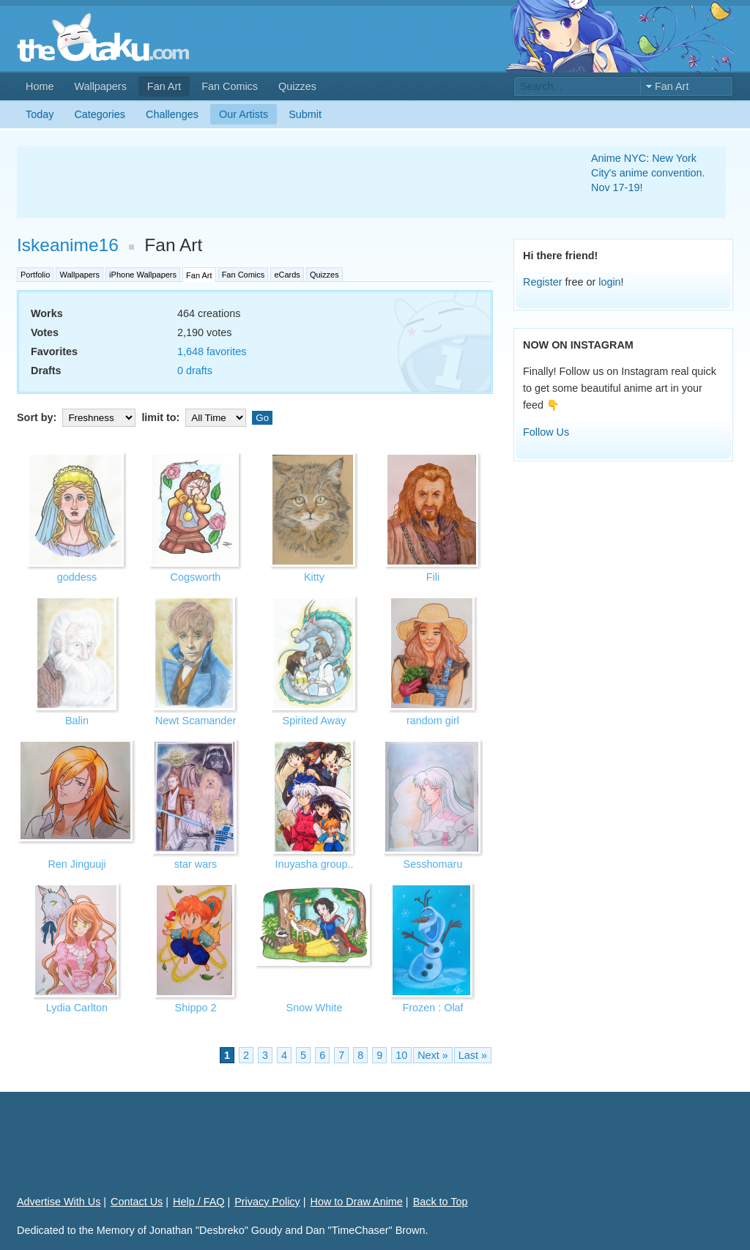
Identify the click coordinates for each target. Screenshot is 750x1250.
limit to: (195, 417)
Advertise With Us (58, 1202)
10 (401, 1055)
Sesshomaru (433, 864)
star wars (195, 864)
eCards (287, 274)
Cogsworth (196, 577)
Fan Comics (229, 86)
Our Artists (243, 114)
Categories (99, 114)
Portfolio (35, 274)
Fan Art (164, 86)
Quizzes (297, 86)
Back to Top (440, 1202)
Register (542, 282)
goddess (77, 577)
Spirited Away (314, 720)
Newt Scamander (195, 720)
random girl (432, 720)
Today (39, 114)
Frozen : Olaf (432, 1007)
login (609, 282)
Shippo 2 (196, 1007)
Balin (77, 720)
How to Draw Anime (357, 1202)
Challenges (172, 114)
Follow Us (546, 432)
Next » (432, 1055)
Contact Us (137, 1202)
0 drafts (194, 370)
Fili (432, 577)
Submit (305, 114)
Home (39, 86)
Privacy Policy (267, 1202)
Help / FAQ (198, 1202)
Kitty (314, 577)
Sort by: (77, 417)
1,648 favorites (211, 351)
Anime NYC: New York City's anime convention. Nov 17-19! (648, 172)
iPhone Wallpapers (143, 274)
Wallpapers (100, 86)
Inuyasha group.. (314, 864)
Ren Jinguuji (76, 864)
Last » (472, 1055)
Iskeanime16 (68, 245)
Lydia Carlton (77, 1007)
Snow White (314, 1007)
